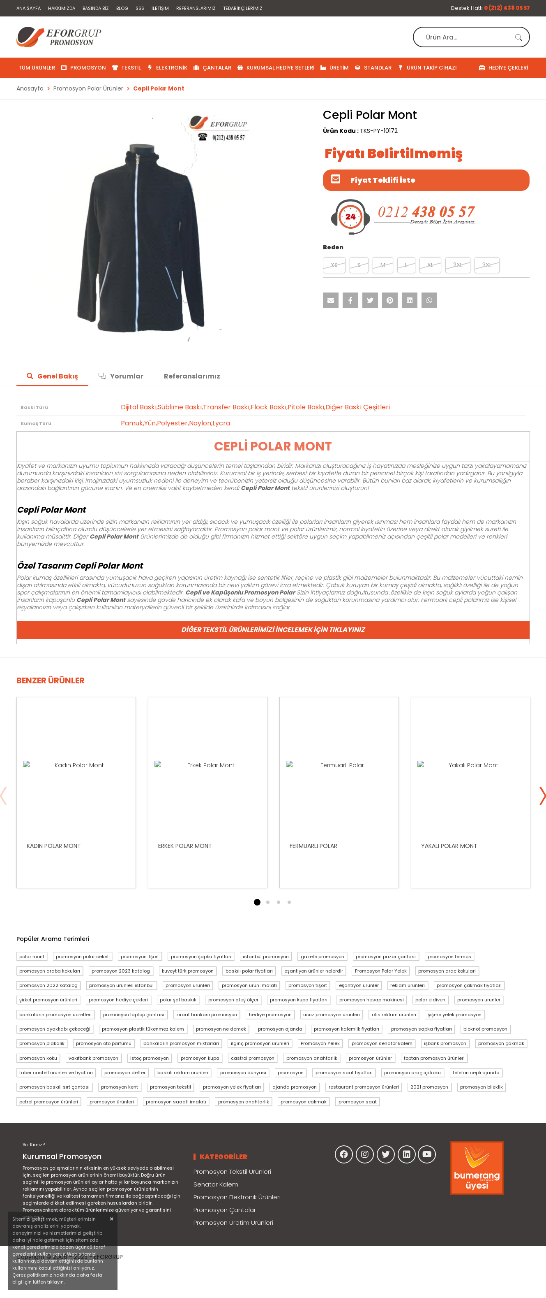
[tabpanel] (76, 792)
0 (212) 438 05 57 (507, 8)
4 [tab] (289, 902)
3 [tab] (278, 902)
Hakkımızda (61, 8)
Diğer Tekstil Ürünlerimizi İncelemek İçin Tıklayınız (273, 629)
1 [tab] (257, 902)
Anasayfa (30, 88)
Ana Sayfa (28, 8)
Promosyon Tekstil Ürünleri (232, 1171)
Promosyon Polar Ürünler (88, 88)
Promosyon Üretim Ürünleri (233, 1222)
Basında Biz (96, 8)
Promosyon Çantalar (225, 1209)
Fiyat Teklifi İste (382, 180)
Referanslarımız (196, 8)
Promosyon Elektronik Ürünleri (237, 1197)
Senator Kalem (216, 1184)
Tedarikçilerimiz (243, 8)
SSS (140, 8)
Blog (122, 8)
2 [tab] (268, 902)
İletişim (160, 8)
